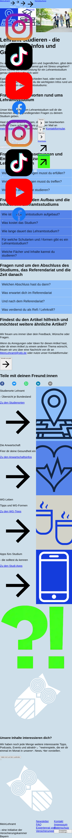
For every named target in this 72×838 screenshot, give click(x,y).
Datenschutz (61, 827)
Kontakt (58, 821)
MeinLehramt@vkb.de (13, 352)
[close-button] (1, 759)
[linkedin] (38, 383)
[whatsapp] (26, 383)
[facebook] (2, 383)
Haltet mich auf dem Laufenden (10, 757)
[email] (50, 383)
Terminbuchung (40, 1)
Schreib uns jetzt (6, 363)
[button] (13, 4)
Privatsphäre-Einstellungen (63, 831)
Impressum (60, 824)
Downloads (30, 10)
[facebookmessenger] (14, 383)
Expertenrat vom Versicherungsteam (47, 829)
